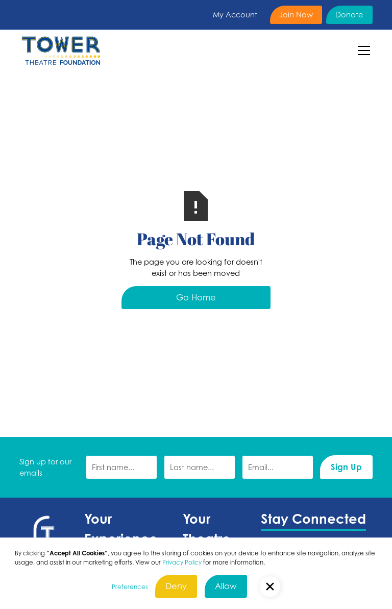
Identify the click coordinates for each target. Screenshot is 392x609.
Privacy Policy (182, 562)
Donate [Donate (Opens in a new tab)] (349, 14)
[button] (362, 50)
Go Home (196, 297)
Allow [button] (226, 586)
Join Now (296, 14)
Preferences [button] (130, 587)
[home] (60, 50)
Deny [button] (176, 586)
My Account (235, 14)
